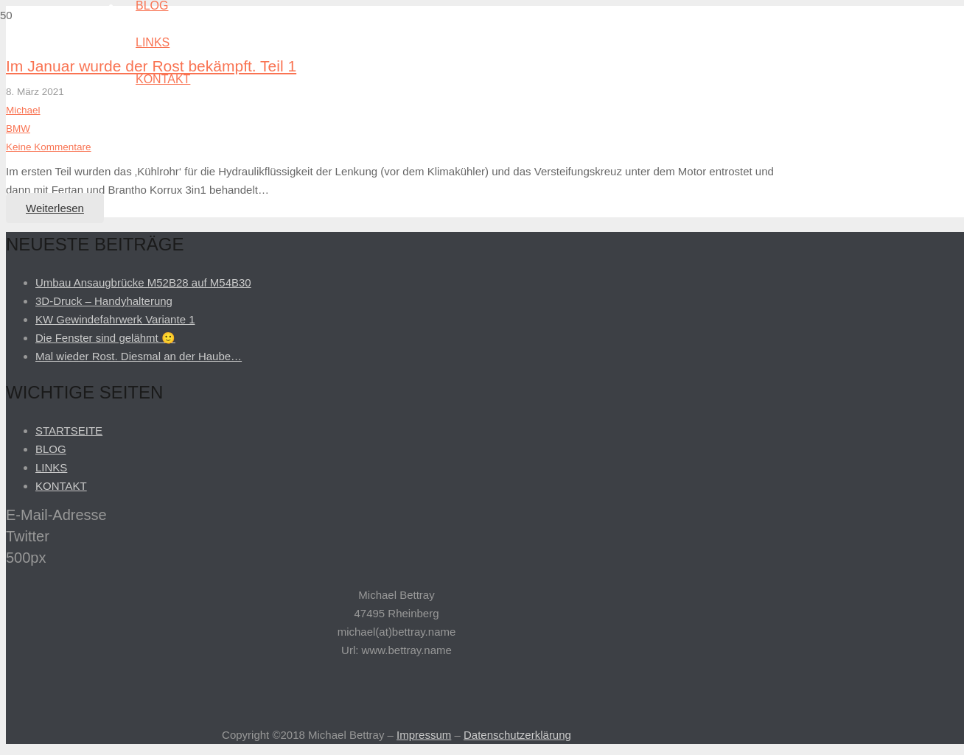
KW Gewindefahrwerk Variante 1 (115, 319)
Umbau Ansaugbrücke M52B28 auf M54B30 (143, 282)
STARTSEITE (68, 430)
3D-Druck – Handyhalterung (103, 301)
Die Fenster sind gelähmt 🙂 (105, 337)
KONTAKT (61, 486)
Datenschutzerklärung (517, 734)
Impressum (424, 734)
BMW (18, 128)
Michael (23, 110)
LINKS (51, 467)
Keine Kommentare (48, 146)
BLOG (50, 449)
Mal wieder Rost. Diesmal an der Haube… (138, 356)
